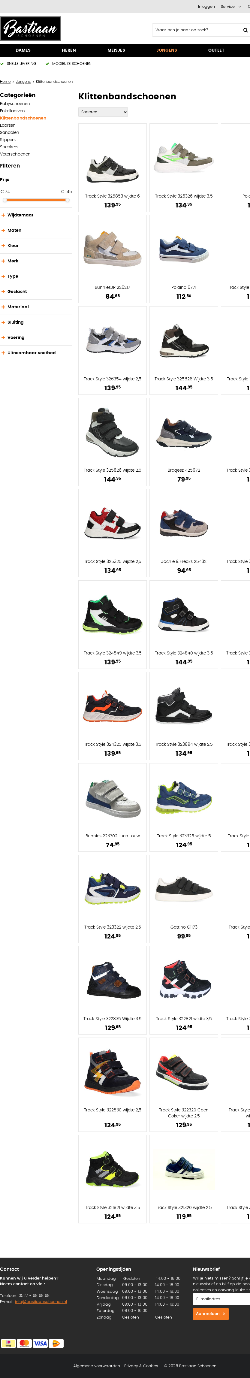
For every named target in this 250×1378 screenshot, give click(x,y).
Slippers (8, 140)
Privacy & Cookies (141, 1366)
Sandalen (9, 133)
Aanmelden (208, 1314)
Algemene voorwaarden (96, 1366)
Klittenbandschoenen (23, 118)
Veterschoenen (15, 154)
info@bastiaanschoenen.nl (41, 1302)
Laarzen (8, 125)
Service (228, 7)
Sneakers (9, 147)
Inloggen (206, 7)
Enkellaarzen (12, 111)
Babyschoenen (15, 104)
